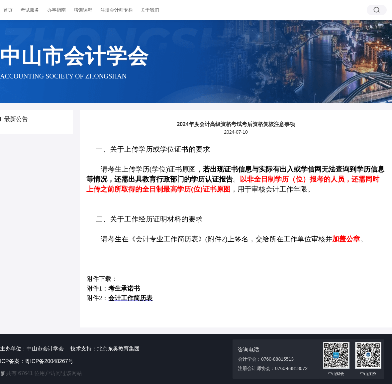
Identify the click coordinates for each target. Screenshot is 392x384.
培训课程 (83, 10)
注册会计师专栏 (116, 10)
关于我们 (150, 10)
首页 (8, 10)
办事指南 (56, 10)
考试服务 (30, 10)
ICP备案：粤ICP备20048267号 (36, 361)
